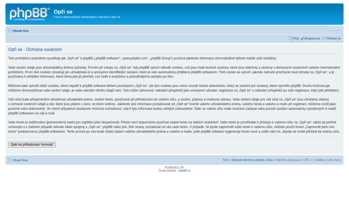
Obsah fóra (21, 30)
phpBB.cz (185, 170)
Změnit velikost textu (337, 29)
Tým (225, 160)
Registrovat (312, 38)
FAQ (296, 38)
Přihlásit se (333, 38)
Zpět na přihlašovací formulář (32, 145)
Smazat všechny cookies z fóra (252, 160)
